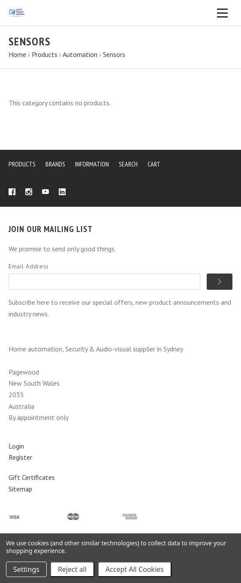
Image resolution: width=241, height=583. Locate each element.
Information (92, 164)
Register (20, 457)
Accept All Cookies (134, 569)
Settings (26, 569)
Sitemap (20, 489)
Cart (154, 164)
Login (16, 446)
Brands (55, 164)
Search (128, 164)
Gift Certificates (32, 477)
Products (22, 164)
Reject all (72, 569)
